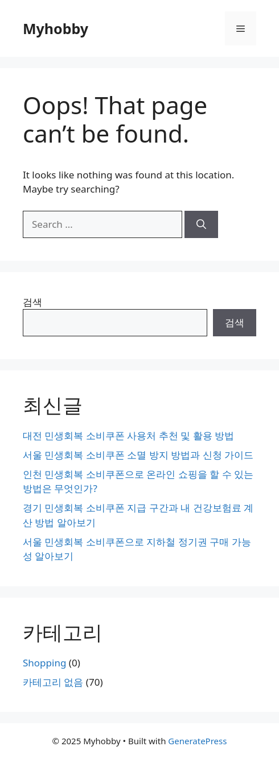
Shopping (44, 662)
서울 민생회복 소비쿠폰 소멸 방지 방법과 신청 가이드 (138, 454)
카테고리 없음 (53, 682)
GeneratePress (197, 741)
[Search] (201, 224)
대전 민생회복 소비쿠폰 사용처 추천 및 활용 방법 (128, 435)
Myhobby (55, 28)
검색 (32, 301)
